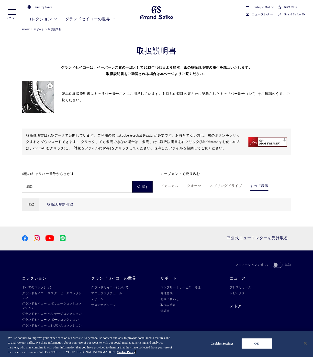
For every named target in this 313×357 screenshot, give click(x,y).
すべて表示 (259, 186)
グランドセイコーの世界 (90, 19)
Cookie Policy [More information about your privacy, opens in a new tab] (126, 352)
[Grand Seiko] (156, 12)
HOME (26, 29)
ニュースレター (259, 14)
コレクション (42, 19)
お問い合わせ (169, 299)
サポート (39, 29)
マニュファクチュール (106, 293)
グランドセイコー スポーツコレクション (50, 319)
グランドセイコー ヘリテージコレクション (52, 313)
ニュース (238, 278)
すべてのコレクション (37, 287)
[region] (156, 344)
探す (143, 186)
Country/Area (39, 7)
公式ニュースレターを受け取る (257, 238)
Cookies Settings (222, 343)
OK (256, 343)
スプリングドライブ (226, 186)
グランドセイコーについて (109, 287)
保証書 (165, 311)
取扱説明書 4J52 (60, 204)
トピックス (237, 293)
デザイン (97, 299)
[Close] (305, 343)
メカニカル (170, 186)
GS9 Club (287, 7)
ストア (236, 306)
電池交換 (166, 293)
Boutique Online (260, 7)
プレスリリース (240, 287)
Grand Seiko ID (291, 14)
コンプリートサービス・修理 (180, 287)
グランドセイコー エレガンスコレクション (52, 325)
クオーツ (194, 186)
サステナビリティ (103, 305)
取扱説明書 (168, 305)
